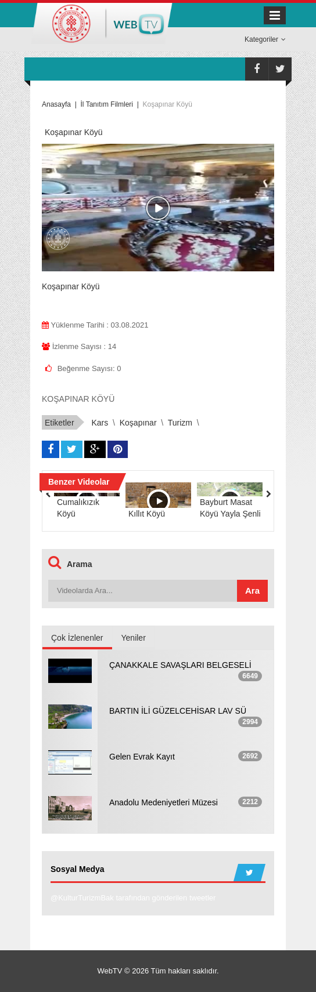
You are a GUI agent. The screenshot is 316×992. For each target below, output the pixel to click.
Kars (99, 422)
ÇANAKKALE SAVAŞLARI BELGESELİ (180, 665)
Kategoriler (265, 39)
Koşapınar (138, 422)
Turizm (180, 422)
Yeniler (133, 637)
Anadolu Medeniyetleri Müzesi (163, 802)
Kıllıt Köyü (146, 513)
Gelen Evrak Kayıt (142, 756)
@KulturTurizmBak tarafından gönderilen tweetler (133, 897)
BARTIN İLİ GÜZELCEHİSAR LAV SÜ (177, 710)
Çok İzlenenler (77, 637)
